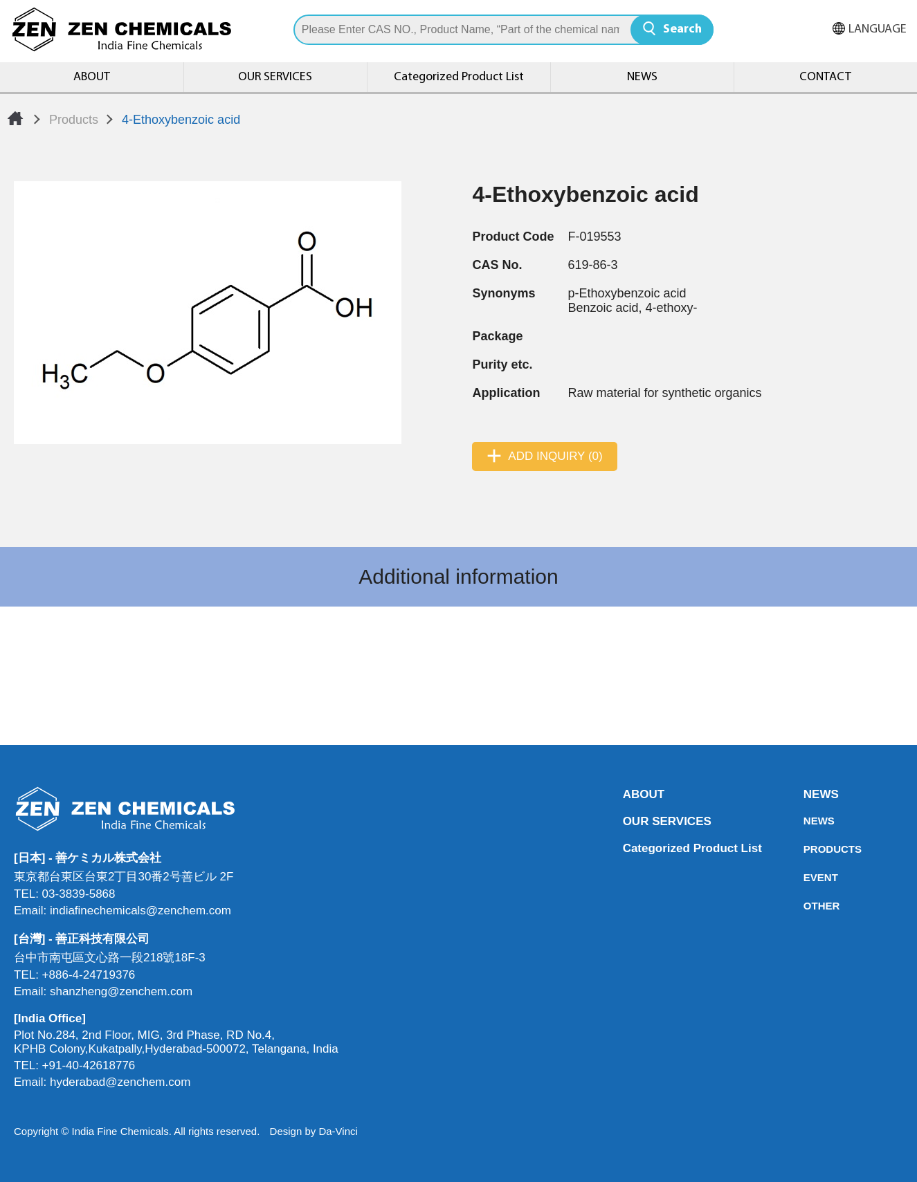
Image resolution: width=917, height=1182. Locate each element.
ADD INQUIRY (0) (555, 456)
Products (73, 120)
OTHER (807, 906)
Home (15, 118)
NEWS (642, 77)
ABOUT (91, 77)
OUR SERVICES (275, 77)
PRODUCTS (807, 849)
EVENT (807, 877)
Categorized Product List (459, 77)
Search (682, 29)
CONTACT (825, 77)
